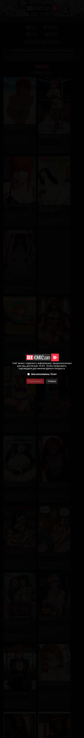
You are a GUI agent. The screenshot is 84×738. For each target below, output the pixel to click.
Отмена (52, 381)
